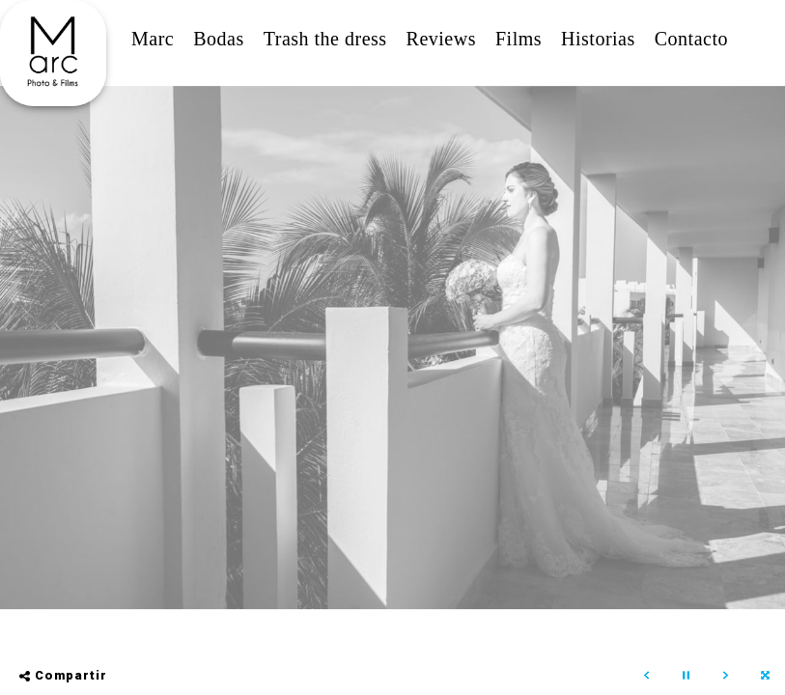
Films (518, 38)
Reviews (441, 38)
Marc (152, 38)
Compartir (63, 675)
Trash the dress (325, 38)
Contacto (691, 38)
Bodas (218, 38)
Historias (598, 38)
